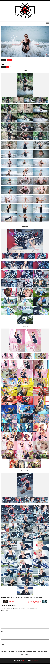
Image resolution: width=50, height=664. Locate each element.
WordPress (24, 660)
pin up (37, 597)
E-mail (3, 638)
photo (22, 597)
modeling (15, 597)
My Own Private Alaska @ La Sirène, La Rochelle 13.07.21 (34, 602)
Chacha (13, 67)
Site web (3, 644)
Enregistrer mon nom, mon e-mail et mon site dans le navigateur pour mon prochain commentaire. (24, 651)
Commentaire (4, 610)
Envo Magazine (34, 660)
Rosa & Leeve (11, 601)
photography (26, 597)
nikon (18, 597)
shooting (41, 597)
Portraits (9, 60)
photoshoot (32, 597)
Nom (2, 631)
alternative (9, 597)
